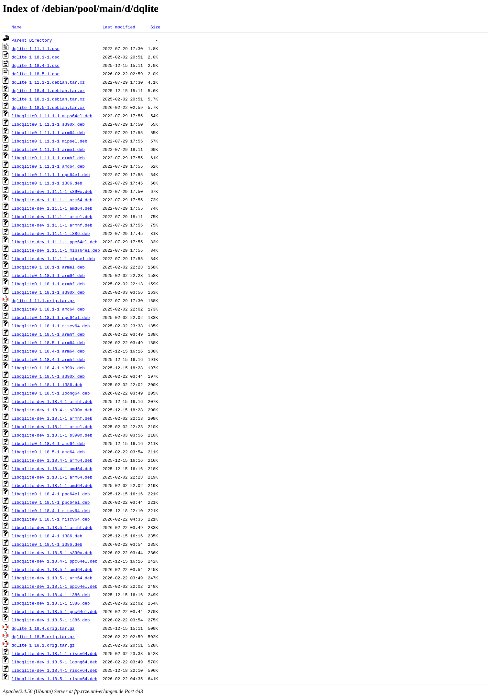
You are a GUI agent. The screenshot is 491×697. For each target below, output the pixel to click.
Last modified (119, 27)
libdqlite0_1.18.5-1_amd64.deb (48, 452)
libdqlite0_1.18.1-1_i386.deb (47, 384)
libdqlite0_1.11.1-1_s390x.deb (48, 124)
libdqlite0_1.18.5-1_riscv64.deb (51, 519)
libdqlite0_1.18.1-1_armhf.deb (48, 284)
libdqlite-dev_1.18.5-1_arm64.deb (52, 578)
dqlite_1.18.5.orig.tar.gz (43, 636)
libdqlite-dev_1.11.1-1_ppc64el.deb (54, 242)
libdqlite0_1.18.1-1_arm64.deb (48, 275)
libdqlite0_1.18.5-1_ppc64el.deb (51, 502)
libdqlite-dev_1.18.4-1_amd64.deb (52, 468)
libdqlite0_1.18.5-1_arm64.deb (48, 342)
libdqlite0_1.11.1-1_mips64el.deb (52, 116)
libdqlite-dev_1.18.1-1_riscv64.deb (54, 653)
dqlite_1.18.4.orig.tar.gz (43, 628)
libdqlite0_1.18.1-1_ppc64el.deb (51, 317)
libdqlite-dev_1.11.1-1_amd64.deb (52, 208)
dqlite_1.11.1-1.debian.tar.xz (48, 82)
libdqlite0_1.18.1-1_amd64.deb (48, 309)
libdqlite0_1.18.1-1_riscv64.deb (51, 326)
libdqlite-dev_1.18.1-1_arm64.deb (52, 477)
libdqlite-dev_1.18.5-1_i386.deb (51, 620)
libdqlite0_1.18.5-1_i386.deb (47, 544)
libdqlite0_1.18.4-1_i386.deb (47, 536)
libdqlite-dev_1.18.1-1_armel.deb (52, 426)
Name (17, 27)
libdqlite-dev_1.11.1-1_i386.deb (51, 233)
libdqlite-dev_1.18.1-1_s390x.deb (52, 435)
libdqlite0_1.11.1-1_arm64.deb (48, 132)
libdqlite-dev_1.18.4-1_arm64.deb (52, 460)
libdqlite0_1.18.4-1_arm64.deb (48, 351)
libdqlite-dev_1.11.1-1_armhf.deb (52, 225)
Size (155, 27)
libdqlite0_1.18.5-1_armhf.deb (48, 334)
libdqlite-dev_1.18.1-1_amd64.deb (52, 485)
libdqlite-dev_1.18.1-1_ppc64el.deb (54, 586)
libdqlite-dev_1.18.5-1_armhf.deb (52, 527)
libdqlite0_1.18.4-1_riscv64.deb (51, 510)
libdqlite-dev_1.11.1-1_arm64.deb (52, 200)
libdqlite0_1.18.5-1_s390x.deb (48, 376)
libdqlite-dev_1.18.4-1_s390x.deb (52, 410)
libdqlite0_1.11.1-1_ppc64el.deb (51, 174)
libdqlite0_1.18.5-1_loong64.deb (51, 393)
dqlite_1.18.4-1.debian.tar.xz (48, 90)
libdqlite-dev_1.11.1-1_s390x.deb (52, 191)
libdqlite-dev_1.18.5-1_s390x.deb (52, 552)
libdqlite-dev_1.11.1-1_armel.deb (52, 216)
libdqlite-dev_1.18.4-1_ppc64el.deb (54, 561)
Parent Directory (32, 40)
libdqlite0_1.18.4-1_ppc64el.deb (51, 494)
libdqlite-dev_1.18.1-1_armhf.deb (52, 418)
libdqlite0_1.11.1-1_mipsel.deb (49, 141)
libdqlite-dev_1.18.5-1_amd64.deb (52, 569)
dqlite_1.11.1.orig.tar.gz (43, 300)
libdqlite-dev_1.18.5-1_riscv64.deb (54, 678)
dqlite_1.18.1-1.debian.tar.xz (48, 99)
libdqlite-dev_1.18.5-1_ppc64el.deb (54, 611)
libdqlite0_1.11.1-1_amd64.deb (48, 166)
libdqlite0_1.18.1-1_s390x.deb (48, 292)
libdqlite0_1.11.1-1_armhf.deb (48, 158)
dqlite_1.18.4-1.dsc (36, 65)
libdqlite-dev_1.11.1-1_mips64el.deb (56, 250)
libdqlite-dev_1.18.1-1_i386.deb (51, 603)
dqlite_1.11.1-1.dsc (36, 48)
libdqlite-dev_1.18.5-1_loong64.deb (54, 662)
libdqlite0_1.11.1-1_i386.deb (47, 183)
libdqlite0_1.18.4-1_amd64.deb (48, 443)
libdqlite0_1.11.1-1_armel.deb (48, 149)
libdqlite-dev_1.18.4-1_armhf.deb (52, 401)
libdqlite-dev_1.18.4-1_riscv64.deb (54, 670)
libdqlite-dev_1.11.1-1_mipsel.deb (53, 258)
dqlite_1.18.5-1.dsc (36, 74)
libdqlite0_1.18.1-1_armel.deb (48, 267)
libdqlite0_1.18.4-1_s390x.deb (48, 368)
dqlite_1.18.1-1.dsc (36, 57)
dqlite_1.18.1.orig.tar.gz (43, 645)
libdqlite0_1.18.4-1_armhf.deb (48, 359)
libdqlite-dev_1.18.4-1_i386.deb (51, 594)
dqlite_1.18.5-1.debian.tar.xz (48, 107)
